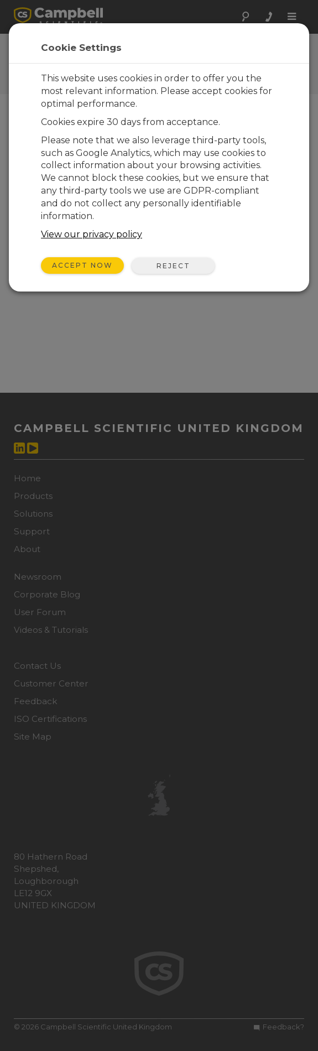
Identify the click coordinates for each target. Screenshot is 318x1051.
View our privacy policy (91, 234)
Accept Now (82, 265)
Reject (173, 266)
